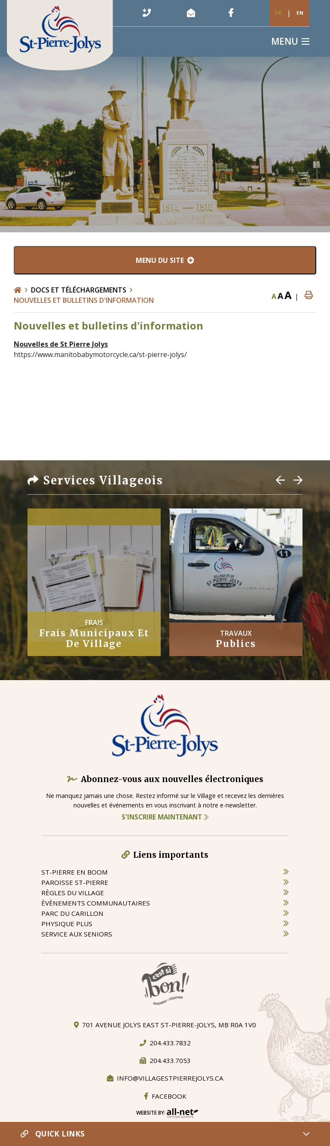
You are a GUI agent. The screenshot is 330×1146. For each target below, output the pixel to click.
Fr (278, 12)
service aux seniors (76, 934)
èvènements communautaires (95, 903)
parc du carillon (72, 913)
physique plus (66, 923)
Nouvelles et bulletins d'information (84, 300)
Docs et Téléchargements (78, 290)
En (300, 12)
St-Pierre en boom (74, 872)
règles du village (72, 892)
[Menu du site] (165, 260)
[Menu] (290, 41)
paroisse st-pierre (74, 882)
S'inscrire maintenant (165, 817)
